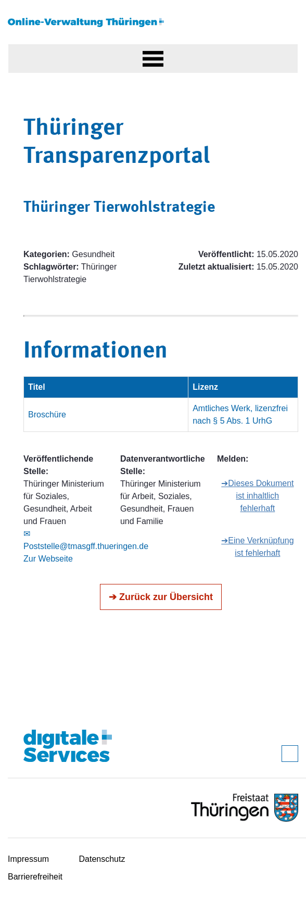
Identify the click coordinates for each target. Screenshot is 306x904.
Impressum (28, 859)
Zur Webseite (48, 558)
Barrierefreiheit (35, 876)
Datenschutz (102, 859)
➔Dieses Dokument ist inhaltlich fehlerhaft (257, 496)
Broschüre (47, 414)
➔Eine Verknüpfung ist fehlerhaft (257, 546)
